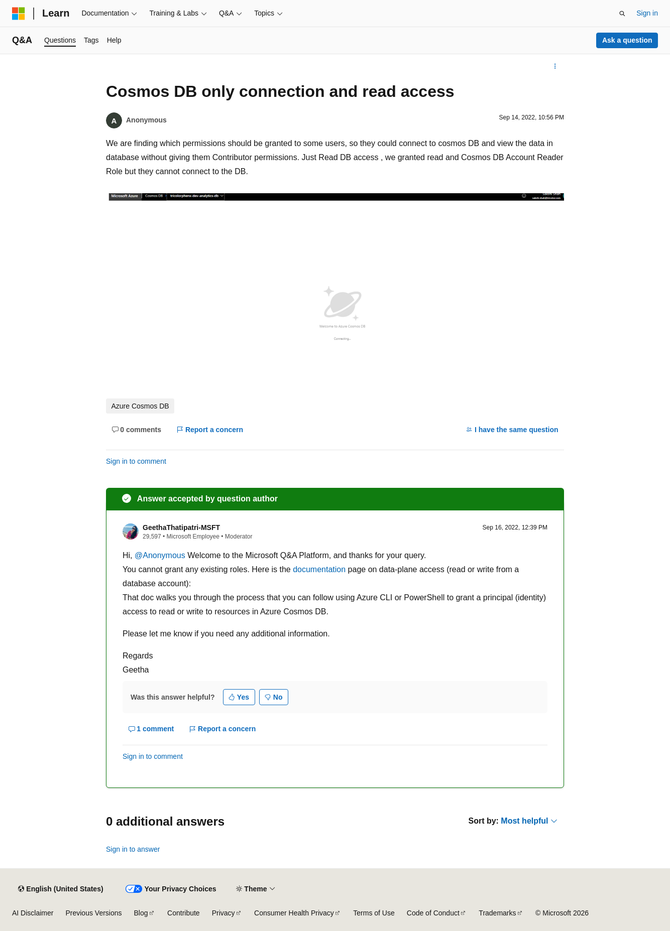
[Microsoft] (18, 13)
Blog (141, 913)
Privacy (223, 913)
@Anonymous (161, 555)
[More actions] (555, 66)
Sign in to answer (133, 849)
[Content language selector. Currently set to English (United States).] (60, 889)
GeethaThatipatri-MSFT (181, 527)
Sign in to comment (136, 461)
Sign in (647, 13)
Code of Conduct (433, 913)
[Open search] (622, 14)
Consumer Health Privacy (294, 913)
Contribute (183, 913)
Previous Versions (93, 913)
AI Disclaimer (32, 913)
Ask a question (627, 40)
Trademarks (497, 913)
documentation (319, 569)
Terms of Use (373, 913)
